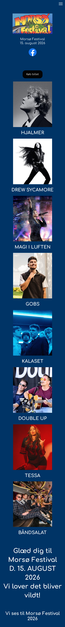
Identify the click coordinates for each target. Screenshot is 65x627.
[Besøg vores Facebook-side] (33, 52)
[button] (60, 4)
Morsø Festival (32, 39)
